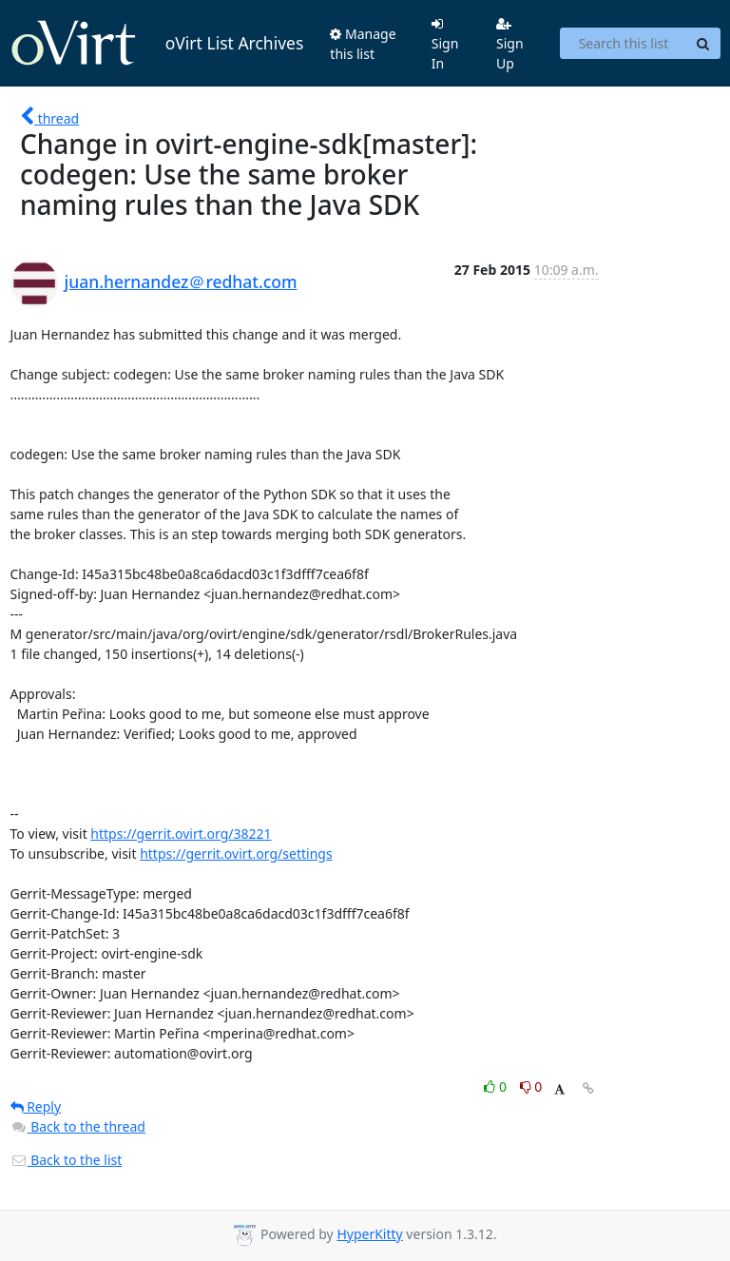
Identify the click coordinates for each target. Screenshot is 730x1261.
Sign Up (510, 44)
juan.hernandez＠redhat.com (181, 281)
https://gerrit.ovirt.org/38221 (180, 833)
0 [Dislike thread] (531, 1086)
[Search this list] (623, 44)
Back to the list (66, 1160)
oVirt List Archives (157, 44)
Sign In (445, 44)
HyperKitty (369, 1234)
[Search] (703, 44)
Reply (36, 1106)
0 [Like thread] (496, 1086)
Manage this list (362, 44)
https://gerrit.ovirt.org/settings (236, 853)
